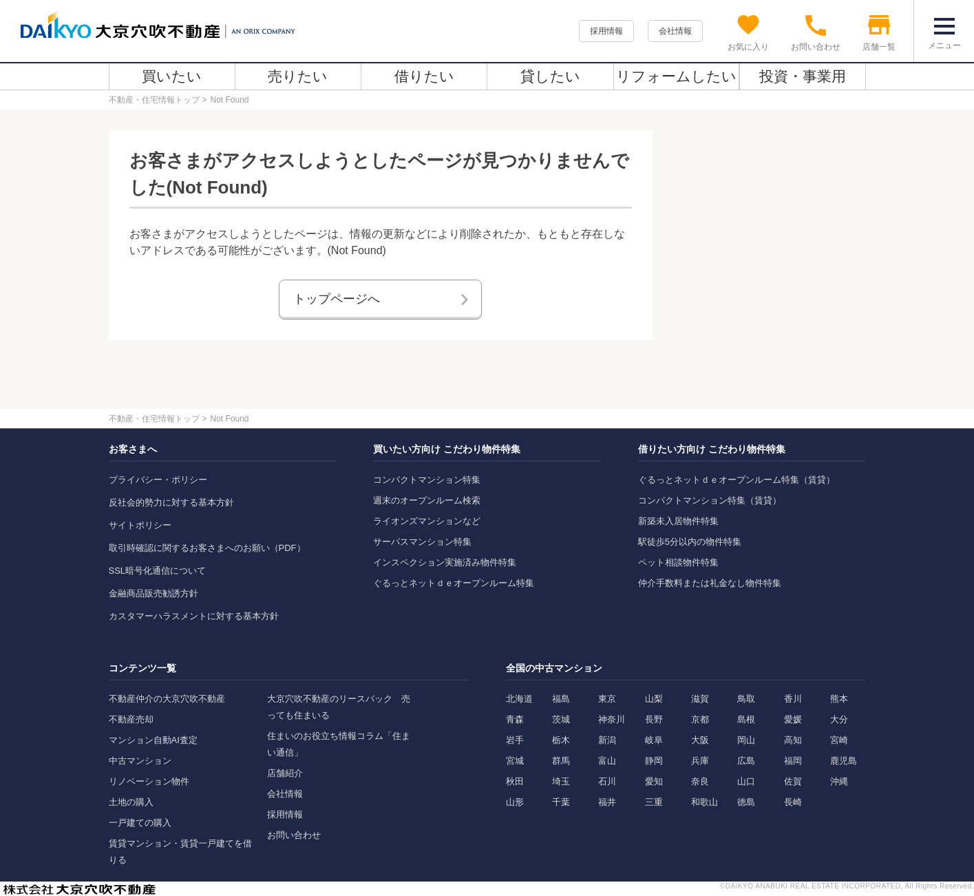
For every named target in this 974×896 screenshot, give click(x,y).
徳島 (746, 802)
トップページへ (336, 299)
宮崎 (839, 740)
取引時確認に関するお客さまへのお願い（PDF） (207, 548)
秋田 (515, 781)
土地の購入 (131, 802)
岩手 (515, 740)
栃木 (561, 740)
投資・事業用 (802, 76)
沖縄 (839, 781)
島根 (746, 719)
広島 (746, 761)
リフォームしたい (676, 76)
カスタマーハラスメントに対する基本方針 (194, 616)
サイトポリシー (140, 525)
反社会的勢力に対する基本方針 (171, 502)
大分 (839, 719)
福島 (561, 699)
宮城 (515, 761)
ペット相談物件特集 (678, 562)
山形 (515, 802)
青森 (515, 719)
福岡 (793, 761)
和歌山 (704, 802)
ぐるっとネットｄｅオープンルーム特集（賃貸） (736, 480)
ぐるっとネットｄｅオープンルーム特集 (453, 583)
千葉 (561, 802)
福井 (607, 802)
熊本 (839, 699)
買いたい (172, 76)
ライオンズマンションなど (426, 521)
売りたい (298, 76)
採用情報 (606, 31)
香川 (793, 699)
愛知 (654, 781)
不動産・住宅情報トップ (154, 100)
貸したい (550, 76)
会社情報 (675, 31)
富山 (607, 761)
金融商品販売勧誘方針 (153, 593)
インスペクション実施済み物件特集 (444, 562)
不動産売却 (131, 719)
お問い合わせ (294, 835)
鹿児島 (843, 761)
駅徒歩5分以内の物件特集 (689, 541)
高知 (793, 740)
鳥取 (746, 699)
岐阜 (654, 740)
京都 (700, 719)
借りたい (424, 76)
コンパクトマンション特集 (426, 480)
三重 (654, 802)
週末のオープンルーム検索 (426, 500)
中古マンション (140, 761)
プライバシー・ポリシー (158, 480)
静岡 (654, 761)
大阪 (700, 740)
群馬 (561, 761)
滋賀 (700, 699)
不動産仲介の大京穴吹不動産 (167, 699)
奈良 (700, 781)
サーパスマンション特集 (422, 541)
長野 (654, 719)
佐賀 (793, 781)
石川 (607, 781)
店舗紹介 (285, 773)
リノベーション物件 (149, 781)
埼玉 (561, 781)
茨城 (561, 719)
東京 (607, 699)
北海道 (519, 699)
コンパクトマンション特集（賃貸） (709, 500)
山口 (746, 781)
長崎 (793, 802)
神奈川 (611, 719)
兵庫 (700, 761)
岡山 (746, 740)
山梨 (654, 699)
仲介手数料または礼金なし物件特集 (709, 583)
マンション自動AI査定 (153, 740)
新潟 (607, 740)
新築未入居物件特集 (678, 521)
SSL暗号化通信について (158, 570)
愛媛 (793, 719)
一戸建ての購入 (140, 822)
